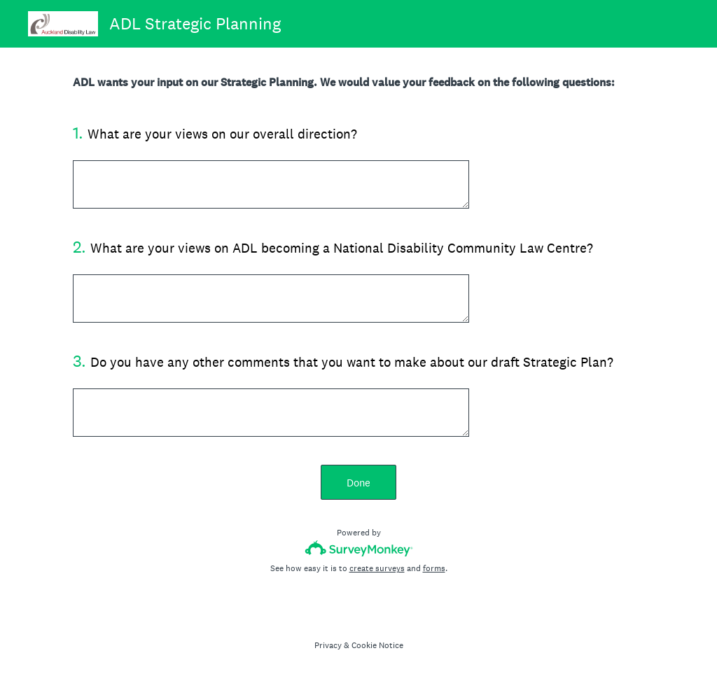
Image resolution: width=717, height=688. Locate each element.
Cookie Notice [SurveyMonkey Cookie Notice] (377, 645)
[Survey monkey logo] (358, 548)
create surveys (377, 568)
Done (358, 482)
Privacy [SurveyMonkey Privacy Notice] (328, 645)
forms (434, 568)
